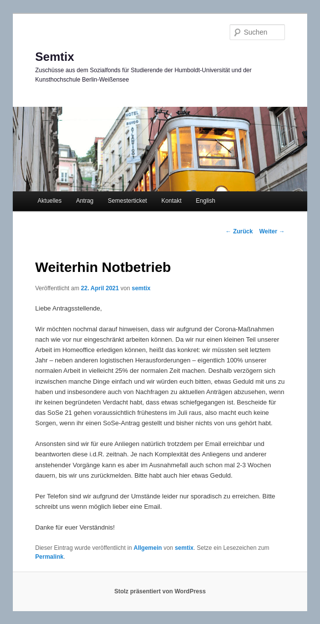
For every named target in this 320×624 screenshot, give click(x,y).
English (205, 200)
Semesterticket (127, 200)
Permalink (49, 556)
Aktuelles (50, 200)
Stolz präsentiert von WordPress (159, 591)
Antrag (84, 200)
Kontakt (171, 200)
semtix (141, 288)
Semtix (54, 56)
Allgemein (148, 547)
